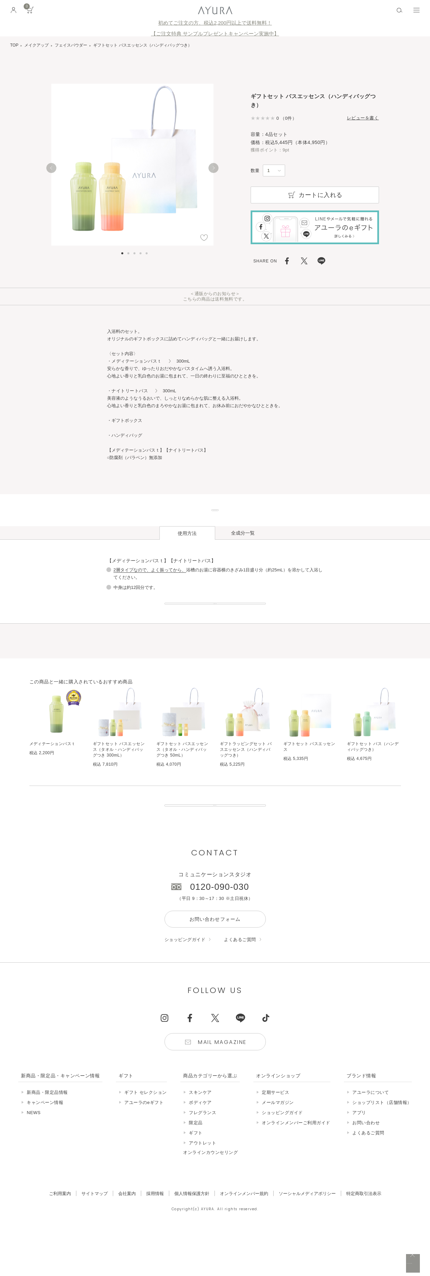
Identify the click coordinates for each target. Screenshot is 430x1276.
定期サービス (275, 1137)
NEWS (34, 1157)
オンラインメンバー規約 (244, 1238)
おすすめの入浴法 (214, 626)
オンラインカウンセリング (210, 1197)
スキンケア (200, 1137)
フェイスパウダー (71, 45)
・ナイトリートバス (130, 390)
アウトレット (202, 1188)
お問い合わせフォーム (215, 964)
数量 (255, 170)
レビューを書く (363, 117)
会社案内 (127, 1238)
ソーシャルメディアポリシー (307, 1238)
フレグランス (202, 1157)
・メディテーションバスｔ (137, 361)
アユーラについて (370, 1137)
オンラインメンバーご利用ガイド (296, 1167)
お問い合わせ (366, 1167)
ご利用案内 (60, 1238)
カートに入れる (315, 195)
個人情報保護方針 (191, 1238)
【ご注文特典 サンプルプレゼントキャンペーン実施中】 (215, 33)
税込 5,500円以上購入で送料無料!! (362, 1264)
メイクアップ (36, 45)
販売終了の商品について (215, 843)
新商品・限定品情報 (47, 1137)
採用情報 (155, 1238)
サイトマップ (94, 1238)
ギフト (196, 1177)
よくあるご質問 (240, 984)
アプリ (359, 1157)
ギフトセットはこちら (215, 517)
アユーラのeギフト (143, 1147)
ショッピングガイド (185, 984)
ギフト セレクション (145, 1137)
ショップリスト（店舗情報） (382, 1147)
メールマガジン (278, 1147)
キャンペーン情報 (45, 1147)
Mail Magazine (222, 1087)
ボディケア (200, 1147)
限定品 (196, 1167)
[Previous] (51, 168)
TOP (14, 45)
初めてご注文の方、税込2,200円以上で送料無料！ (215, 23)
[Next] (213, 168)
